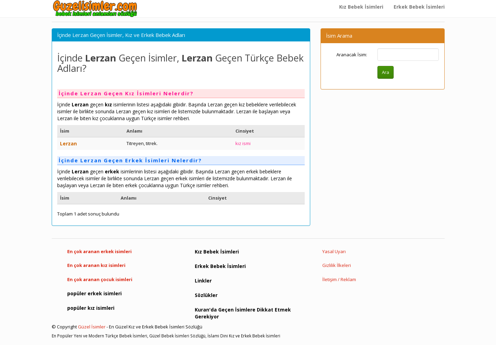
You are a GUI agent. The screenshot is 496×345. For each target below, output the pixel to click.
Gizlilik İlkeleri (336, 265)
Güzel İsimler (91, 327)
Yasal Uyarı (334, 251)
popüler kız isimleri (90, 308)
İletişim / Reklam (339, 279)
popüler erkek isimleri (94, 293)
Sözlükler (206, 295)
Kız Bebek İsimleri (361, 6)
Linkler (203, 280)
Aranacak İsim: (351, 54)
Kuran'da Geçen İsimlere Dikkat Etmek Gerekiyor (243, 313)
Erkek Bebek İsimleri (419, 6)
